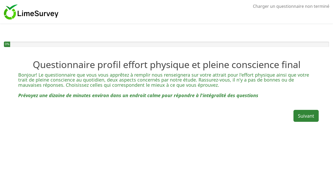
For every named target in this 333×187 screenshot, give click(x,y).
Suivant (306, 116)
